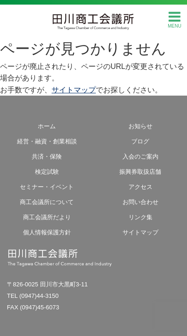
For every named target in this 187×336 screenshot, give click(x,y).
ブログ (140, 141)
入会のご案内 (140, 156)
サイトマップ (74, 90)
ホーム (47, 126)
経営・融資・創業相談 (47, 141)
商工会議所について (47, 202)
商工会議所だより (47, 217)
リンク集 (140, 217)
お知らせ (140, 126)
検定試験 (47, 171)
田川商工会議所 (93, 18)
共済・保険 (47, 156)
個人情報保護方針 (47, 232)
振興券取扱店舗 (140, 171)
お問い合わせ (140, 202)
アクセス (140, 186)
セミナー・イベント (47, 186)
